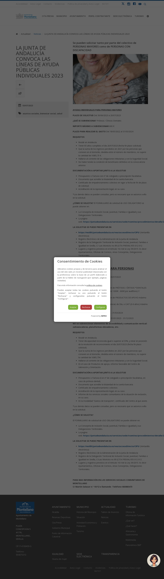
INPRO (104, 316)
